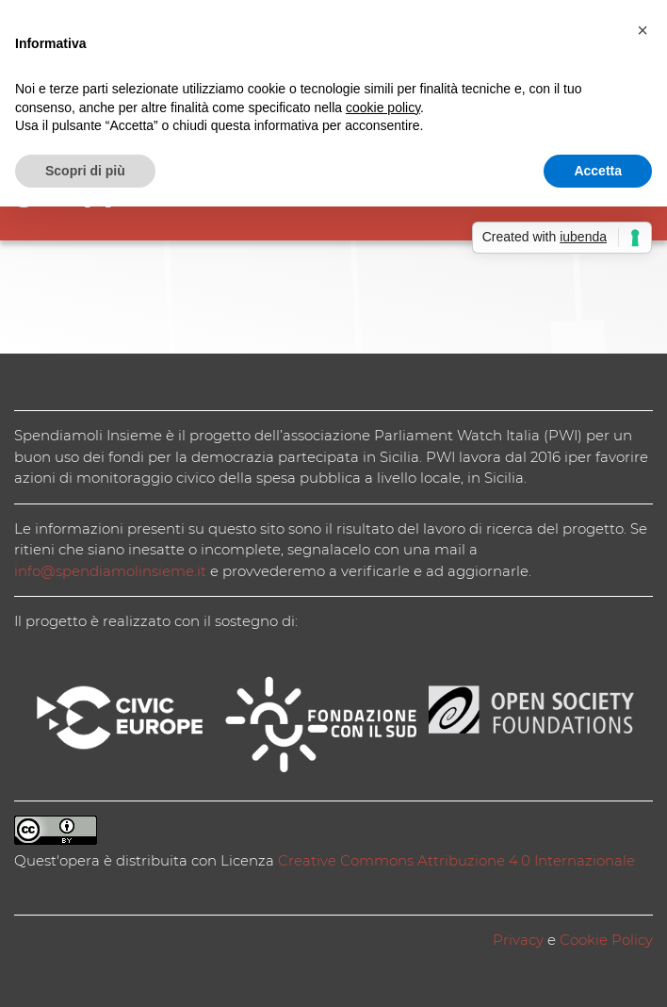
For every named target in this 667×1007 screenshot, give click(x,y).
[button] (642, 30)
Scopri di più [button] (85, 170)
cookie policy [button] (383, 107)
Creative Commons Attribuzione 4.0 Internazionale (456, 860)
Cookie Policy (606, 940)
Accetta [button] (598, 170)
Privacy (518, 940)
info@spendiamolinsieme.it (110, 571)
